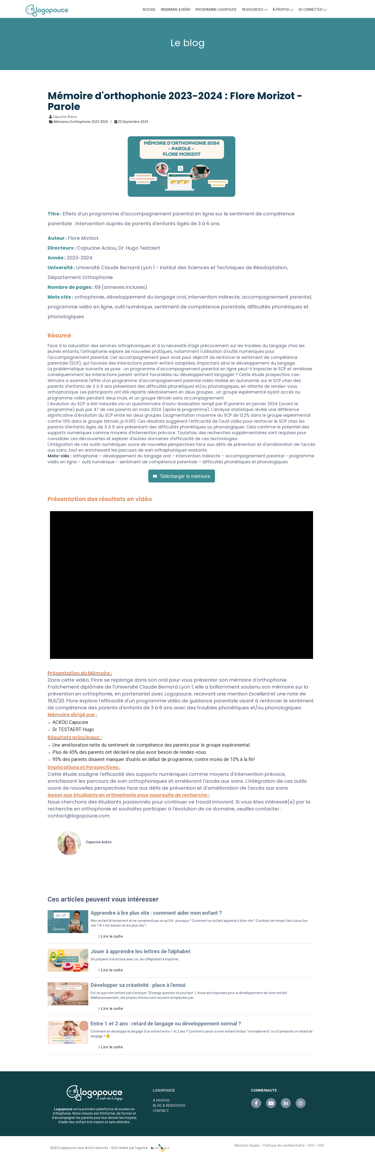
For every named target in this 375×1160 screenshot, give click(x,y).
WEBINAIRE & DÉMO (176, 9)
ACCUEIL (149, 9)
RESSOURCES (255, 9)
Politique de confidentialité (284, 1146)
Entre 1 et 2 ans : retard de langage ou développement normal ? (166, 1024)
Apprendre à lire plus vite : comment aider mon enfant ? (156, 913)
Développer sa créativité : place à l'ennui (138, 985)
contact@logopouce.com (79, 815)
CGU (321, 1146)
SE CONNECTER (312, 9)
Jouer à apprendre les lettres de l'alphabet (141, 951)
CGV (311, 1146)
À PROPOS (283, 9)
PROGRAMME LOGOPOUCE (216, 9)
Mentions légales (247, 1146)
